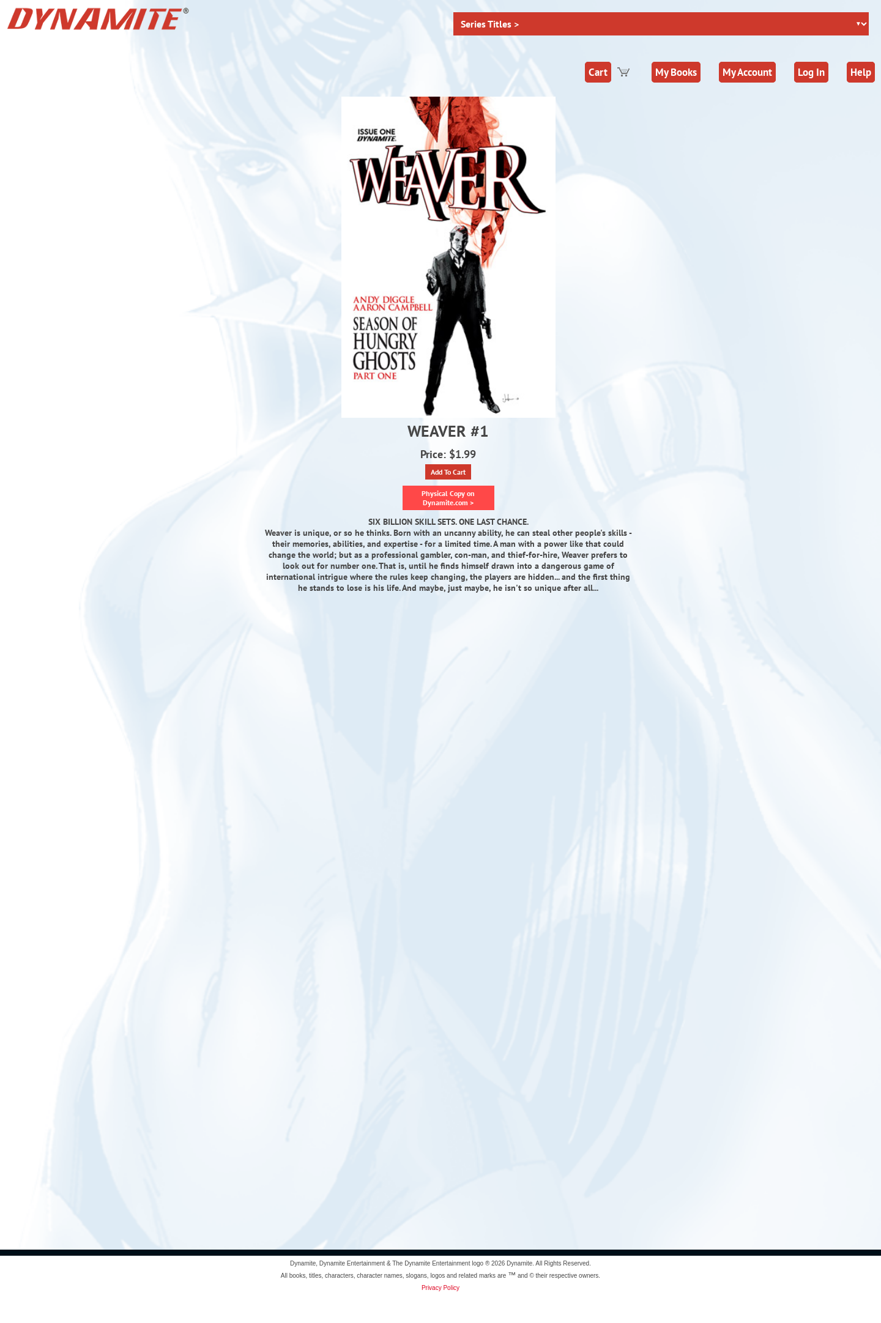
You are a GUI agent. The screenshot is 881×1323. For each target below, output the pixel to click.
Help (860, 72)
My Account (747, 72)
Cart (598, 72)
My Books (676, 72)
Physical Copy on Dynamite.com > (448, 498)
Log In (811, 72)
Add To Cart (448, 471)
